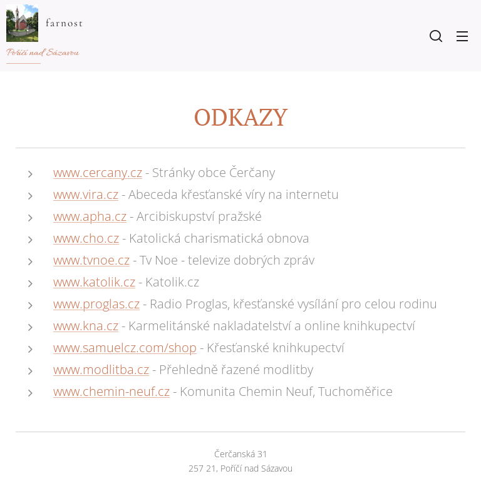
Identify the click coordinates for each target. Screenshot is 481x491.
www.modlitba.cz (101, 369)
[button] (436, 35)
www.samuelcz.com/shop (125, 347)
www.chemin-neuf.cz (111, 391)
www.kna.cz (85, 325)
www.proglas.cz (96, 303)
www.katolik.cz (94, 281)
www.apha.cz (90, 216)
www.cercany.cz (97, 172)
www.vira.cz (85, 194)
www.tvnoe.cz (91, 259)
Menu (462, 36)
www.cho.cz (86, 238)
